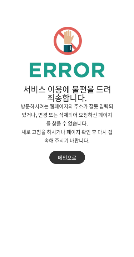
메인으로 (67, 157)
